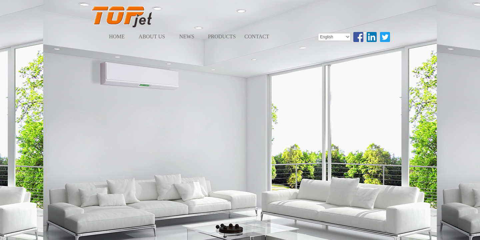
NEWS (186, 36)
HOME (117, 36)
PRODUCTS (222, 36)
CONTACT (256, 36)
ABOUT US (152, 36)
